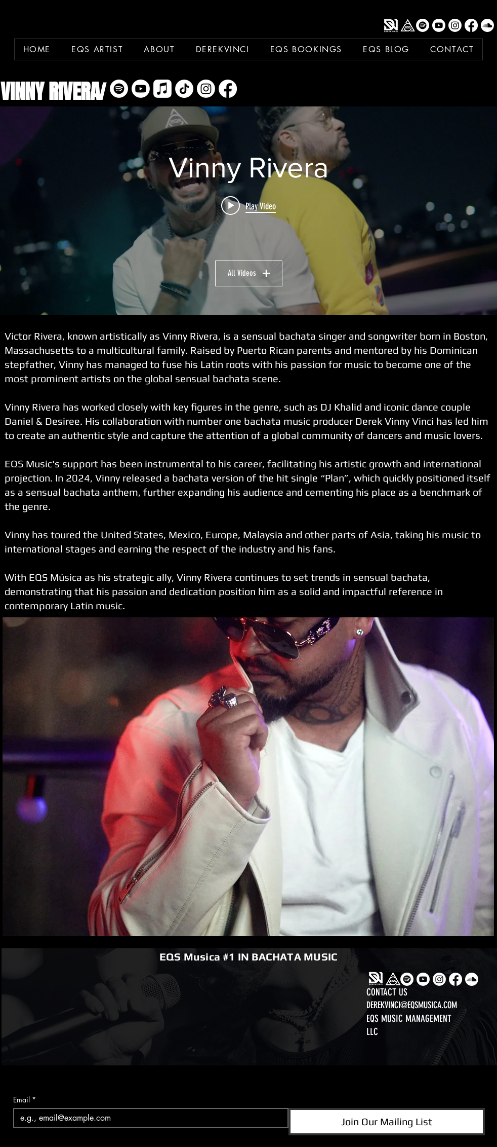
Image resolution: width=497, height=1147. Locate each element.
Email (24, 1099)
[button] (248, 776)
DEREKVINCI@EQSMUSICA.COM (411, 1005)
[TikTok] (184, 89)
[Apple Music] (162, 89)
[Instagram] (455, 25)
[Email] (147, 1118)
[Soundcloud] (487, 25)
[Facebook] (471, 25)
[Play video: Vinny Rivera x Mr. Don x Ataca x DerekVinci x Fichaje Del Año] (248, 206)
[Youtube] (438, 25)
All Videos (249, 273)
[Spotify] (422, 25)
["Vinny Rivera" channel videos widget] (248, 210)
